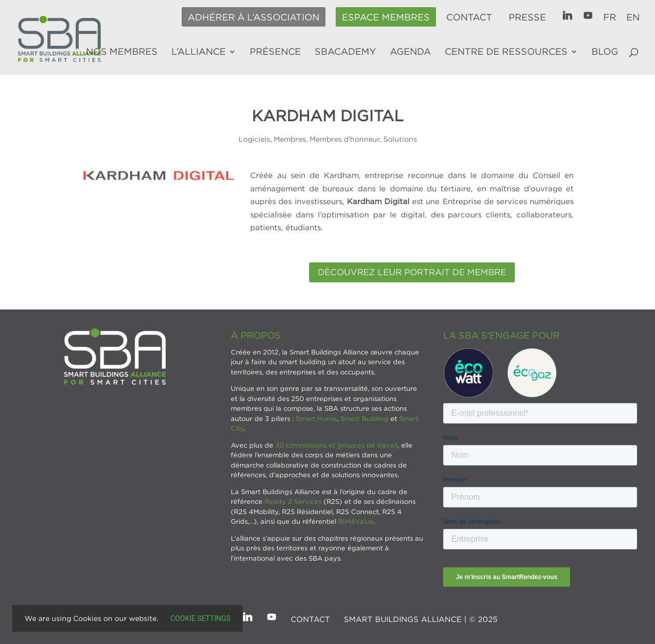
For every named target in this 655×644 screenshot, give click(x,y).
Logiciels (254, 139)
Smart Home (316, 418)
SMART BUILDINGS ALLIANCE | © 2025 (420, 619)
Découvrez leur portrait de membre (412, 272)
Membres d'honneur (345, 139)
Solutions (400, 139)
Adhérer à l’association (253, 17)
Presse (527, 17)
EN (633, 17)
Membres (290, 139)
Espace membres (386, 17)
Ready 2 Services (293, 501)
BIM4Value (356, 521)
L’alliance (198, 52)
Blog (605, 52)
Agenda (410, 52)
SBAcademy (345, 52)
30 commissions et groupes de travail (336, 445)
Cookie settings (200, 618)
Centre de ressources (506, 52)
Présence (275, 52)
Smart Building (364, 418)
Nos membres (122, 52)
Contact (469, 17)
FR (609, 17)
